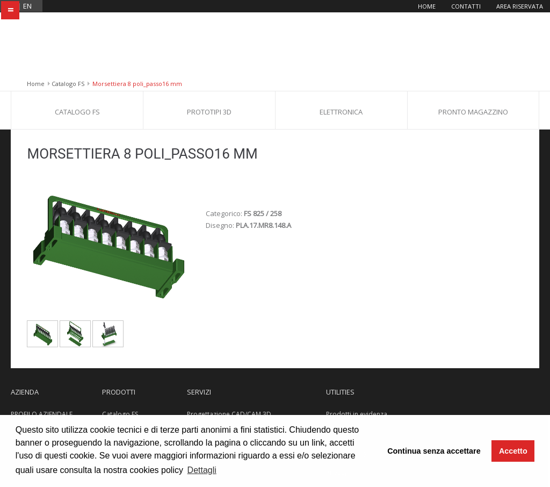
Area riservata (519, 6)
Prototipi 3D (209, 48)
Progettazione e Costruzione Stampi (241, 388)
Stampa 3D (203, 369)
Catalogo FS (68, 20)
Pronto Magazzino (473, 48)
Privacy (337, 408)
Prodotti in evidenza (356, 350)
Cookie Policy (346, 388)
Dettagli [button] (201, 470)
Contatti (466, 6)
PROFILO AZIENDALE (42, 350)
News (334, 369)
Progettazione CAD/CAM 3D (229, 350)
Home (427, 6)
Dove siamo (29, 388)
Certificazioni (30, 369)
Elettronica (341, 48)
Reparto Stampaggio (218, 408)
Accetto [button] (513, 451)
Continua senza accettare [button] (434, 451)
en (27, 6)
